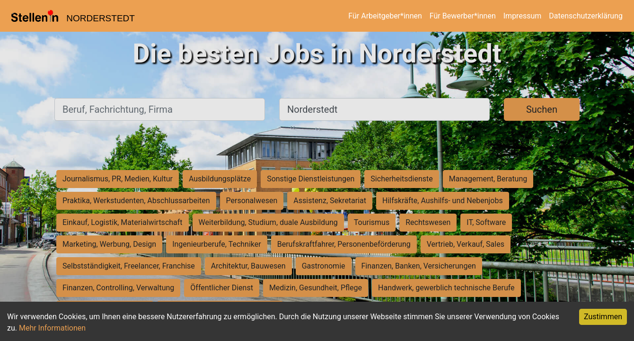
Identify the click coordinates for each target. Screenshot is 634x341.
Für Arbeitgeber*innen (385, 15)
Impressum (522, 15)
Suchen (541, 109)
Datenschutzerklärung (586, 15)
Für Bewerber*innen (463, 15)
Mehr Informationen (52, 327)
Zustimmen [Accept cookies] (603, 316)
